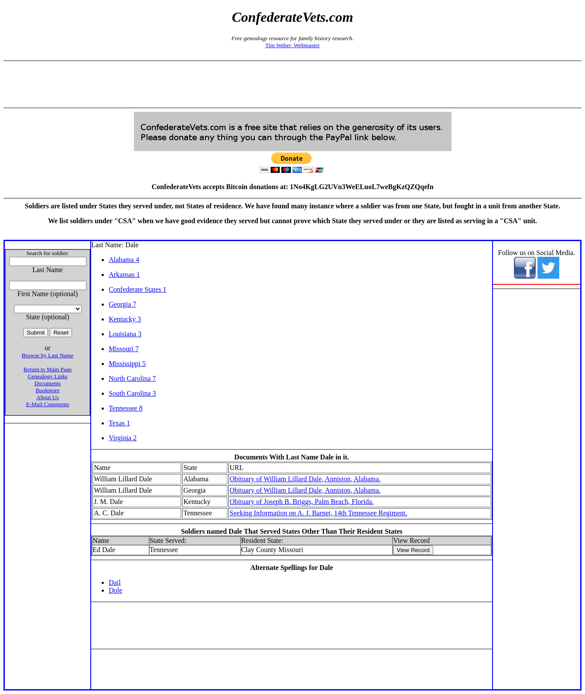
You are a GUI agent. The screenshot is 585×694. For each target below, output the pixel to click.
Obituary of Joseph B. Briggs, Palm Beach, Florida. (301, 501)
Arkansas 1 (124, 274)
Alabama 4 (124, 259)
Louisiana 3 (125, 334)
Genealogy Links (47, 376)
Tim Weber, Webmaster (292, 45)
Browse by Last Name (48, 355)
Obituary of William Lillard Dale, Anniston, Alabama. (304, 479)
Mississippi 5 (127, 363)
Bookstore (48, 390)
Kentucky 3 (125, 319)
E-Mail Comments (47, 404)
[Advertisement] (293, 84)
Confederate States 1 (137, 289)
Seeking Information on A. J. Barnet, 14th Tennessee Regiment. (318, 513)
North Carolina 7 (132, 378)
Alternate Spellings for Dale (291, 567)
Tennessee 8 (126, 408)
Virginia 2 (123, 438)
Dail (115, 582)
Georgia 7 (122, 304)
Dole (115, 590)
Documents (47, 383)
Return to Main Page (48, 369)
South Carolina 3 (132, 393)
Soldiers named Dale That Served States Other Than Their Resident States (292, 531)
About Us (47, 397)
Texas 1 (119, 423)
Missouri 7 (124, 348)
